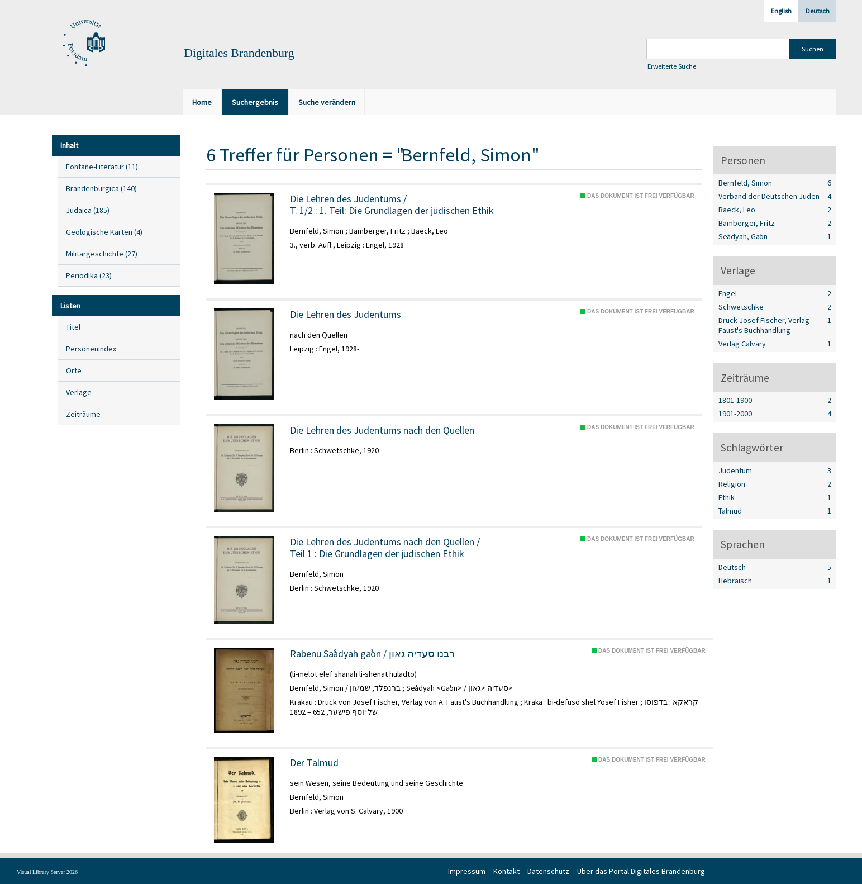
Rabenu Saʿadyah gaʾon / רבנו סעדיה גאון (372, 654)
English (781, 11)
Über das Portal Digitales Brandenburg (641, 871)
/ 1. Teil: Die (392, 205)
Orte (74, 370)
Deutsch (818, 11)
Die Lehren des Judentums (345, 314)
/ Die (385, 548)
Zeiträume (83, 414)
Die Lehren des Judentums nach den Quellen (382, 430)
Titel (73, 327)
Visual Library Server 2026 (47, 872)
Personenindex (91, 349)
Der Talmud (314, 763)
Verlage (79, 392)
